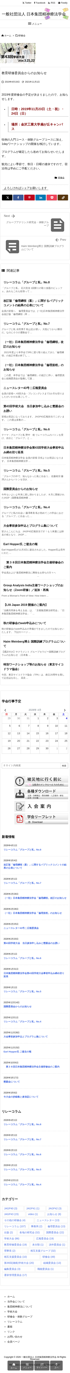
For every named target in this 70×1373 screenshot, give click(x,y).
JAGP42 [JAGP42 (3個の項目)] (54, 1208)
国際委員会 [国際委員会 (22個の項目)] (55, 1232)
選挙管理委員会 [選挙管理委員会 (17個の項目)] (15, 1275)
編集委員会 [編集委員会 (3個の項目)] (12, 1269)
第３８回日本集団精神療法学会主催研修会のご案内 (31, 1066)
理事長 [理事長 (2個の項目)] (9, 1250)
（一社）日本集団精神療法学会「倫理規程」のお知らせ (33, 913)
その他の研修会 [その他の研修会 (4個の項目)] (14, 1220)
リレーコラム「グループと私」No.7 (26, 323)
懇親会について (12, 1081)
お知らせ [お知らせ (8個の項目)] (54, 1214)
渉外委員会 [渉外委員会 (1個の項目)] (57, 1244)
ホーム (7, 35)
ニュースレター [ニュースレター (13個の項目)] (48, 1220)
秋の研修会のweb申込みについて (24, 623)
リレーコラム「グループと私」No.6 (26, 429)
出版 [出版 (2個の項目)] (8, 1232)
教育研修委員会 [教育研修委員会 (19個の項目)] (15, 1244)
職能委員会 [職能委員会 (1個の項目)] (45, 1269)
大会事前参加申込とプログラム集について (30, 525)
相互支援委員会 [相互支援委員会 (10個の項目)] (15, 1256)
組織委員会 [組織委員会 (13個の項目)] (52, 1262)
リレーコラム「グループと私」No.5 (26, 470)
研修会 (21, 35)
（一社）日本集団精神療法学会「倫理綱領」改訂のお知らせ (35, 898)
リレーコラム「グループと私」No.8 (26, 282)
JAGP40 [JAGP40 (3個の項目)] (10, 1208)
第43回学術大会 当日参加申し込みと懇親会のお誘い (32, 943)
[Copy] (63, 197)
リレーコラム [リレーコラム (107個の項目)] (15, 1226)
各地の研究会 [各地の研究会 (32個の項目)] (30, 1232)
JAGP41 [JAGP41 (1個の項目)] (32, 1208)
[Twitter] (7, 197)
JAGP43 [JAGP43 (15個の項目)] (11, 1214)
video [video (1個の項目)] (33, 1214)
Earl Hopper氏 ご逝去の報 (20, 544)
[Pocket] (52, 197)
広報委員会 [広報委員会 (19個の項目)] (45, 1238)
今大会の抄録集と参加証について (21, 1096)
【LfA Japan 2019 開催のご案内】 (25, 604)
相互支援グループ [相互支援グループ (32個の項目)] (43, 1250)
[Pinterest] (29, 197)
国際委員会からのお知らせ (20, 488)
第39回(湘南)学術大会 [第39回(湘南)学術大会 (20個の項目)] (19, 1262)
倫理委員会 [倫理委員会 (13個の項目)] (56, 1226)
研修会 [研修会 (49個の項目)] (48, 1256)
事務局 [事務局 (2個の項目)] (36, 1226)
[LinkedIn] (40, 197)
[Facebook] (18, 197)
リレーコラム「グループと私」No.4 (26, 507)
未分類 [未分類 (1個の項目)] (38, 1244)
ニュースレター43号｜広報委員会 (25, 387)
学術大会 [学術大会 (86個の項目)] (11, 1238)
